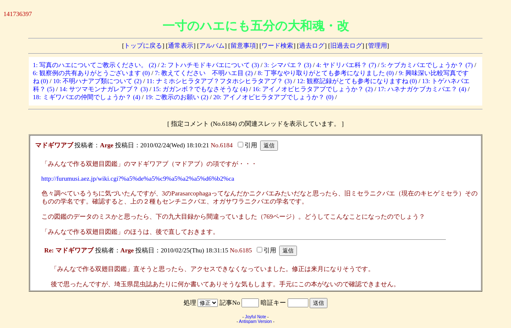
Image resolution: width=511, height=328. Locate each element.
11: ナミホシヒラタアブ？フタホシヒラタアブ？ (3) (219, 81)
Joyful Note (255, 316)
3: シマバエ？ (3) (287, 65)
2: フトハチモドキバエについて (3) (210, 65)
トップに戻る (143, 45)
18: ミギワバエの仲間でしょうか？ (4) (86, 97)
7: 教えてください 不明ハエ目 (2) (204, 73)
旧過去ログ (346, 45)
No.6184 (222, 145)
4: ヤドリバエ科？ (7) (346, 65)
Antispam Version (255, 321)
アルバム (212, 45)
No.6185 (241, 250)
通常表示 (180, 45)
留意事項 (243, 45)
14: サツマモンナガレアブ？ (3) (104, 89)
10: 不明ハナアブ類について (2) (97, 81)
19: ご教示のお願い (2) (176, 97)
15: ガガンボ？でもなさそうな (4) (200, 89)
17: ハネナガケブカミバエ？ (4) (422, 89)
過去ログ (311, 45)
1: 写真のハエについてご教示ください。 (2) (95, 65)
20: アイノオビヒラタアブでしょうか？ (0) (273, 97)
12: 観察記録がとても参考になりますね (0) (357, 81)
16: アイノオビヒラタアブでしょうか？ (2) (313, 89)
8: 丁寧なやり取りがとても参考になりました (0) (326, 73)
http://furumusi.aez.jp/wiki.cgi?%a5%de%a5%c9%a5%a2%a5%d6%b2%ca (137, 178)
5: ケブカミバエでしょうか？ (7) (427, 65)
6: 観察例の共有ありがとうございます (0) (91, 73)
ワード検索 (277, 45)
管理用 (377, 45)
